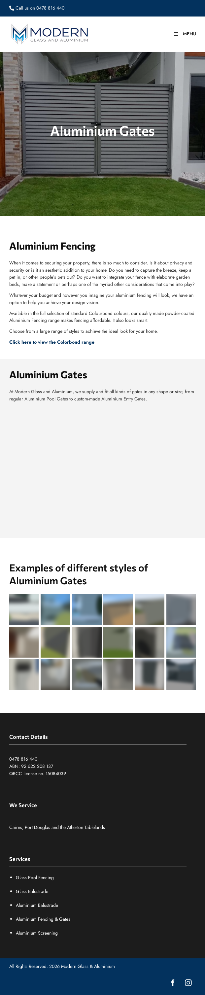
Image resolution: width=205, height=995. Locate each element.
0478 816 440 (23, 759)
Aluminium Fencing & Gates (43, 919)
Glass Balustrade (32, 891)
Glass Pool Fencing (35, 877)
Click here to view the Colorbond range (51, 342)
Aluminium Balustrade (37, 905)
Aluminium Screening (37, 933)
